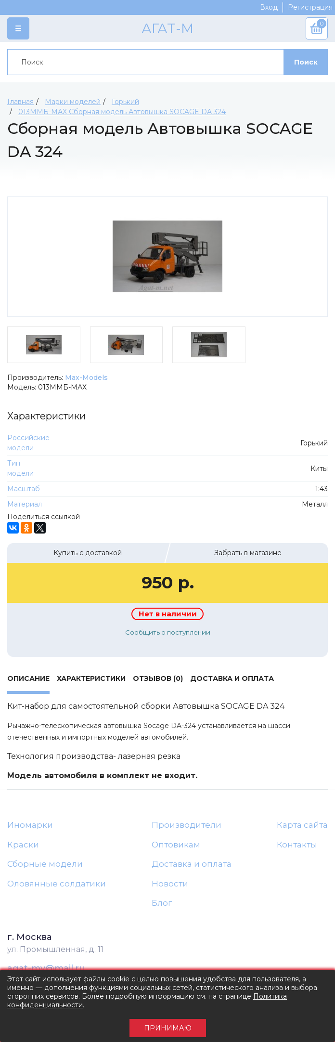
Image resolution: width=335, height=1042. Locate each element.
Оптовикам (176, 844)
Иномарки (30, 825)
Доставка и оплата (192, 864)
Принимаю (168, 1028)
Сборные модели (45, 864)
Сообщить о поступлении (167, 632)
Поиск (306, 62)
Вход (269, 7)
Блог (162, 903)
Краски (23, 844)
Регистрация (310, 7)
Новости (170, 883)
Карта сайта (302, 825)
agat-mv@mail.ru (46, 968)
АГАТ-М (167, 28)
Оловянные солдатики (56, 883)
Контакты (297, 844)
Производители (186, 825)
